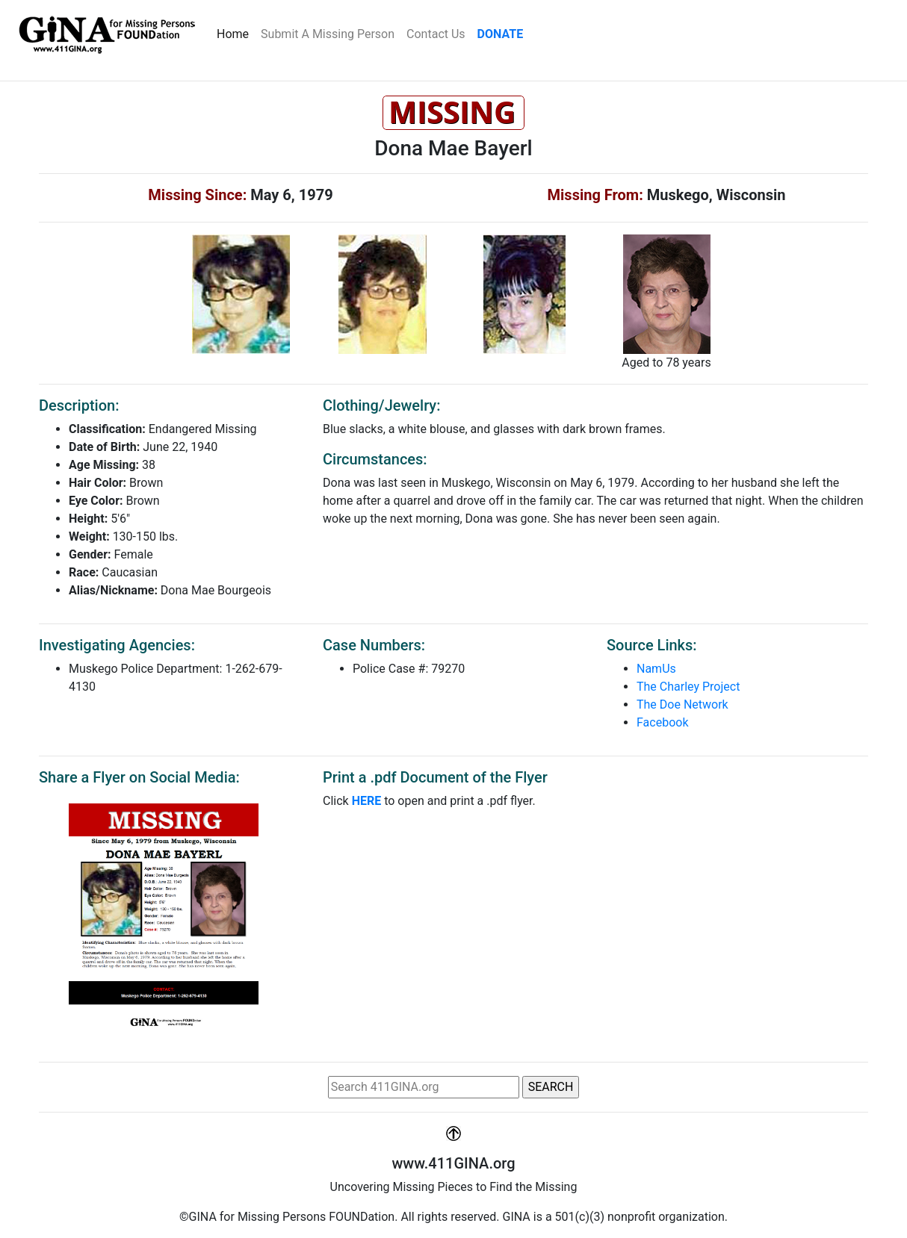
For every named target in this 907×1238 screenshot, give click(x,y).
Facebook (662, 722)
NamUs (656, 669)
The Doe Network (682, 704)
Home (236, 33)
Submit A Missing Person (327, 34)
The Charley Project (688, 686)
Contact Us (435, 34)
